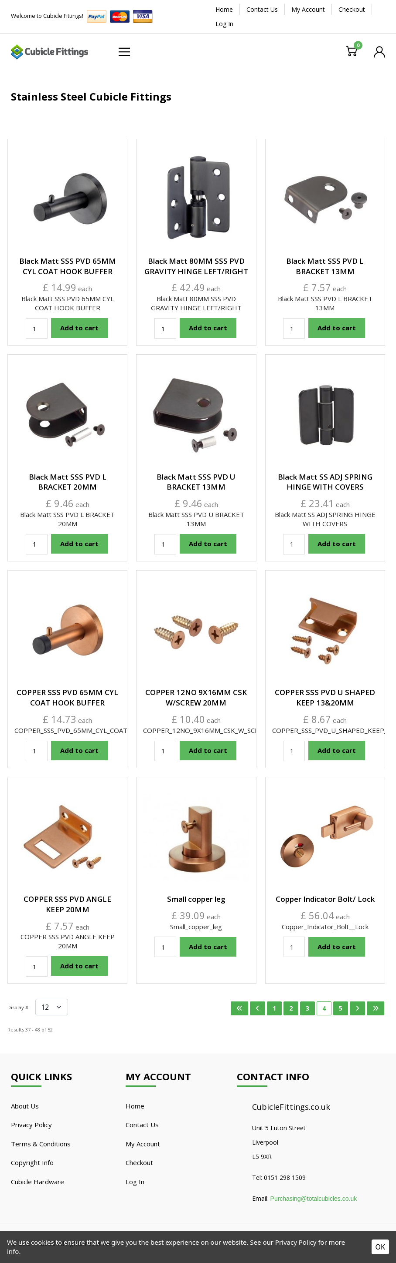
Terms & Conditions (41, 1143)
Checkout (351, 9)
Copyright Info (32, 1162)
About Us (25, 1106)
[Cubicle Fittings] (49, 51)
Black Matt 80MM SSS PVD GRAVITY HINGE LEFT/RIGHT (196, 266)
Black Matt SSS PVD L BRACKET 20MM (67, 482)
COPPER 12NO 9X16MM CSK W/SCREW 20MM (196, 697)
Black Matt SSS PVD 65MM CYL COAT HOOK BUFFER (67, 266)
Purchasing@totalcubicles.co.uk (313, 1198)
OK (380, 1247)
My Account (308, 9)
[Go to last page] (375, 1008)
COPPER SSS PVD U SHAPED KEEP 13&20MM (325, 697)
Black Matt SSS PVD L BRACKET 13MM (325, 266)
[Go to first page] (239, 1008)
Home (224, 9)
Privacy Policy (31, 1124)
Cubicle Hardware (37, 1181)
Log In (224, 24)
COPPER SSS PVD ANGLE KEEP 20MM (67, 904)
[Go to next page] (357, 1008)
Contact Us (262, 9)
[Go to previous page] (257, 1008)
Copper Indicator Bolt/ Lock (325, 899)
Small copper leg (196, 899)
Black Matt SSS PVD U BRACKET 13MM (196, 482)
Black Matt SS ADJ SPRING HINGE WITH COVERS (325, 482)
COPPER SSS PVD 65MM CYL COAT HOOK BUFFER (67, 697)
